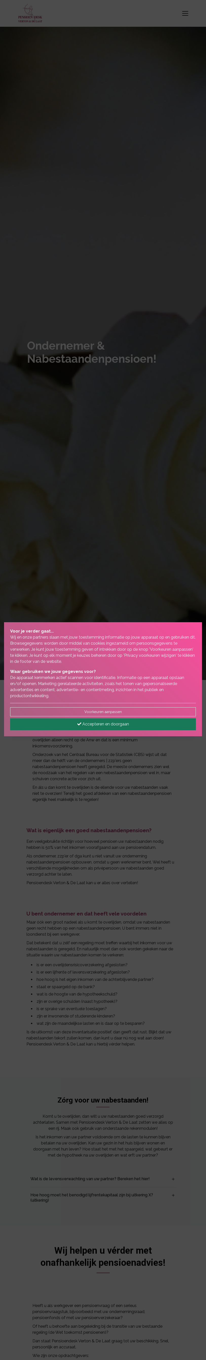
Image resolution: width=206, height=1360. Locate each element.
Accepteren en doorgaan (103, 724)
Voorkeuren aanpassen (103, 712)
